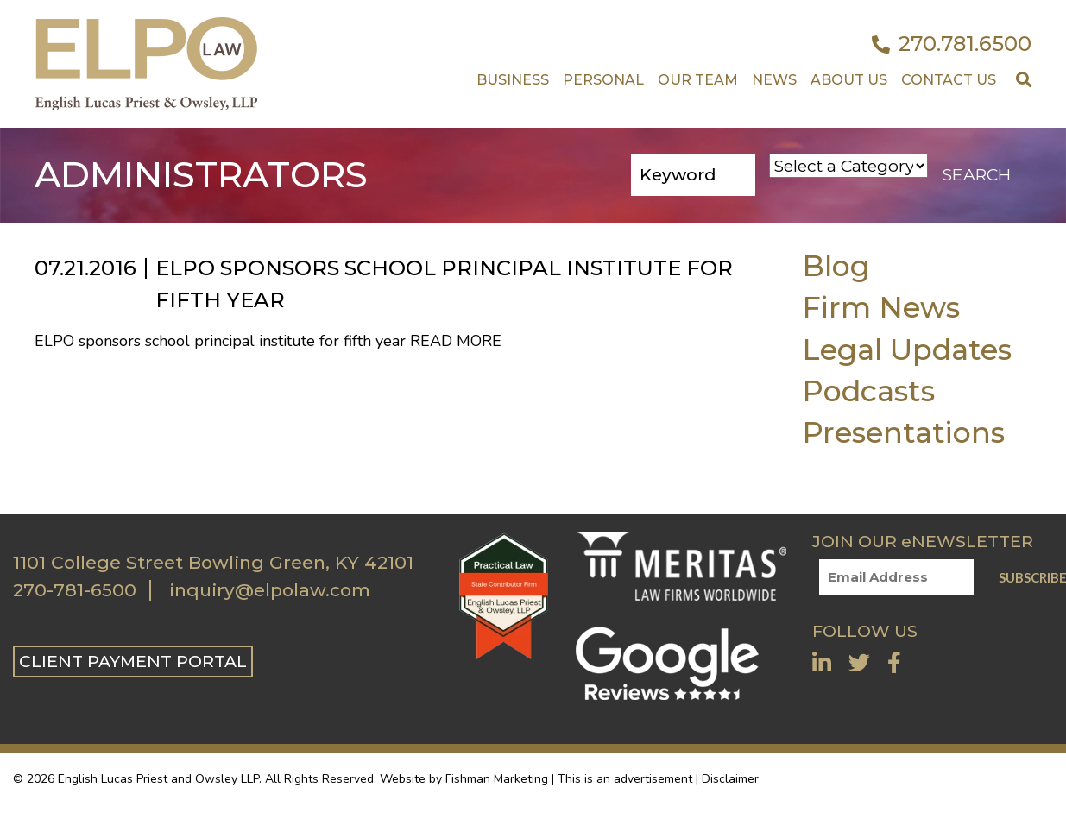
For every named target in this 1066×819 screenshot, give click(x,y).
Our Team (698, 80)
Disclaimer (730, 779)
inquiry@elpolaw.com (269, 590)
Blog (836, 265)
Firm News (881, 306)
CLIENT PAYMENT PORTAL (133, 661)
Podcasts (868, 390)
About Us (849, 80)
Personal (603, 80)
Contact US (948, 80)
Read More (455, 341)
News (774, 80)
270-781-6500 (74, 590)
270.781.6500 (951, 44)
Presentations (903, 432)
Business (512, 80)
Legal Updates (907, 349)
